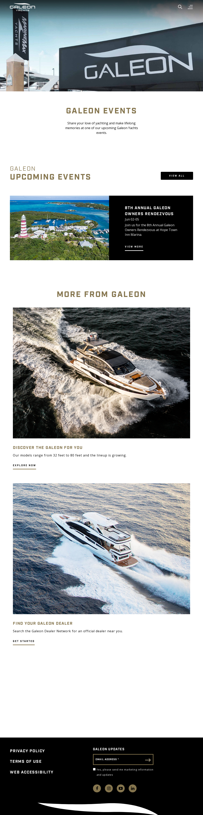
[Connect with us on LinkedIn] (133, 788)
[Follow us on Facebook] (97, 788)
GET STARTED (24, 641)
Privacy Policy (27, 751)
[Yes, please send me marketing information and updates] (94, 769)
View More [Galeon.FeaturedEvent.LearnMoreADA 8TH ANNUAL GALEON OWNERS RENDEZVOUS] (134, 246)
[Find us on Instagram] (109, 788)
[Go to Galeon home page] (22, 7)
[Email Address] (123, 759)
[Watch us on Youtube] (121, 788)
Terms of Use (26, 761)
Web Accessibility (32, 772)
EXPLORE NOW (24, 465)
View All (177, 175)
